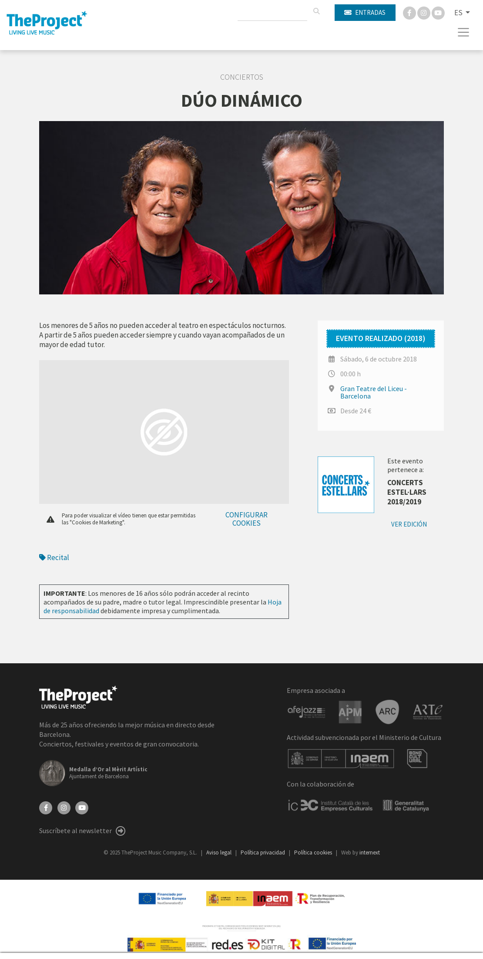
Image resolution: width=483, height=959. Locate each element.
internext (369, 852)
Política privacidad (263, 852)
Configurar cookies (246, 519)
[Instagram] (424, 12)
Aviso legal (219, 852)
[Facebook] (410, 12)
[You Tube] (438, 12)
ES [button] (459, 12)
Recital (54, 557)
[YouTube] (81, 807)
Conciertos (241, 77)
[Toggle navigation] (463, 32)
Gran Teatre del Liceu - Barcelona (373, 392)
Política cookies (313, 852)
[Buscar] (316, 11)
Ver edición (409, 524)
